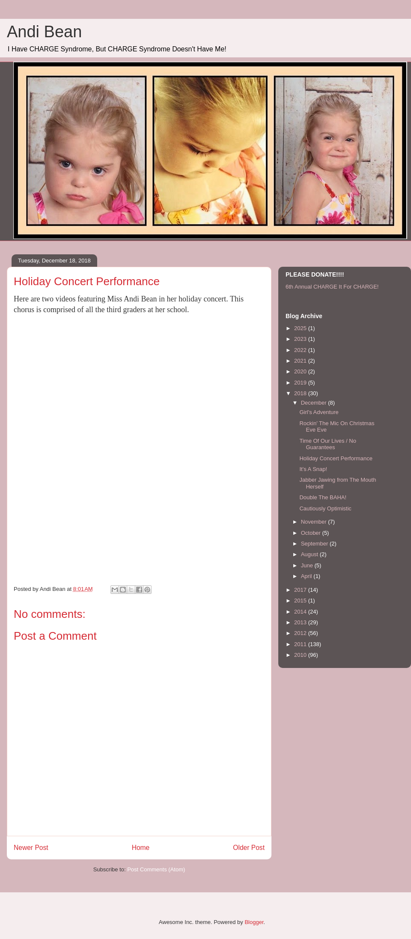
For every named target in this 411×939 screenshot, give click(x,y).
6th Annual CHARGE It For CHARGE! (332, 286)
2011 (301, 644)
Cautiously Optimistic (325, 508)
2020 (301, 371)
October (311, 533)
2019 (301, 382)
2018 (301, 393)
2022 (301, 350)
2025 (301, 328)
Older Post (249, 847)
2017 (301, 590)
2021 (301, 361)
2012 (301, 633)
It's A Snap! (313, 469)
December (314, 402)
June (308, 565)
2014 (301, 611)
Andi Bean (44, 32)
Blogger (253, 922)
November (314, 522)
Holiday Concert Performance (335, 458)
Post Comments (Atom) (156, 869)
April (307, 576)
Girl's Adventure (318, 412)
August (310, 554)
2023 (301, 339)
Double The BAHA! (322, 497)
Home (141, 847)
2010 (301, 655)
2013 (301, 622)
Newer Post (31, 847)
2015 (301, 600)
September (315, 543)
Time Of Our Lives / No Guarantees (327, 444)
